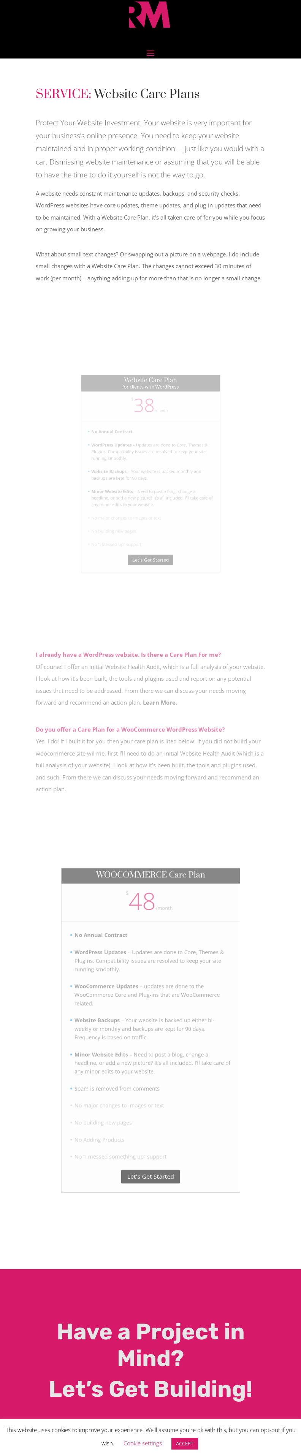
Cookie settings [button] (143, 1443)
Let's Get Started (150, 1132)
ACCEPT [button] (184, 1443)
